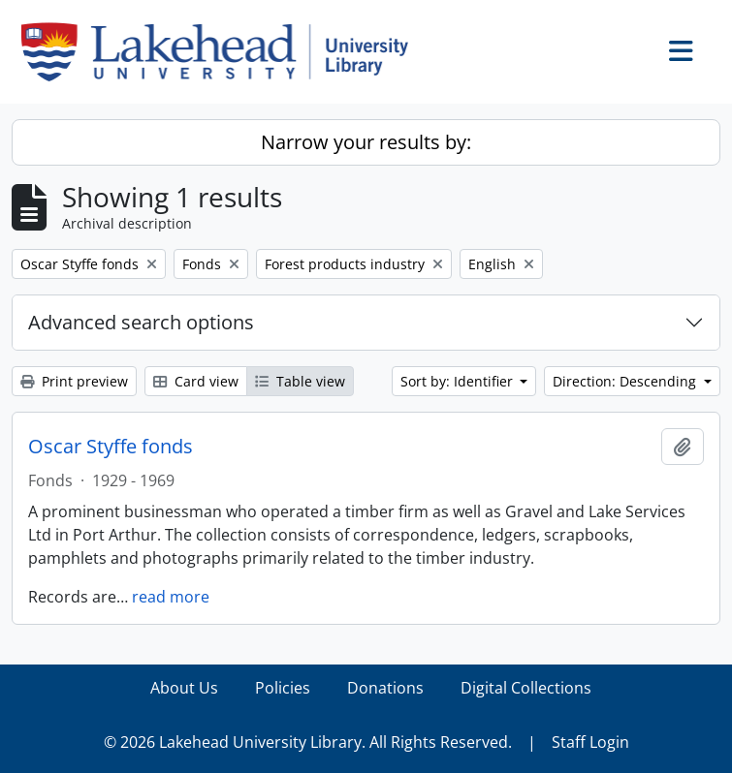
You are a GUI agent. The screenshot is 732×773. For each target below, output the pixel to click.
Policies (282, 687)
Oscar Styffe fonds (110, 446)
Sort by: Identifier (458, 381)
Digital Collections (526, 687)
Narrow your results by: (366, 142)
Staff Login (590, 742)
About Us (184, 687)
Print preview (74, 381)
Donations (385, 687)
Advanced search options (141, 322)
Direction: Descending (626, 381)
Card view (196, 381)
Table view (300, 381)
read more (170, 596)
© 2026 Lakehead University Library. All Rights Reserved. (308, 742)
